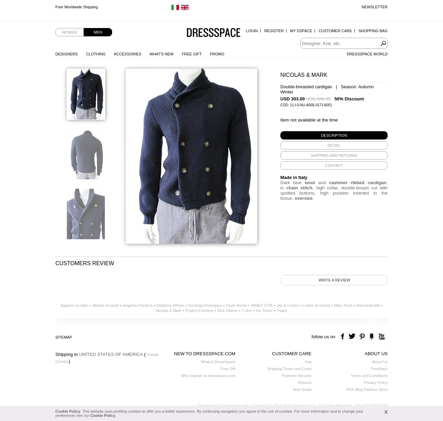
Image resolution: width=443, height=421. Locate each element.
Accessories (127, 54)
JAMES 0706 (261, 305)
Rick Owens (227, 310)
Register (273, 31)
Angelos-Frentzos (138, 305)
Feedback (379, 369)
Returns (304, 382)
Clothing (96, 54)
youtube (381, 336)
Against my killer (74, 305)
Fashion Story (376, 389)
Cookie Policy (67, 411)
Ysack (282, 310)
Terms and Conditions (369, 376)
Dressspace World (367, 54)
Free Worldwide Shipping (76, 7)
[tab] (334, 135)
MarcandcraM (368, 305)
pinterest (362, 336)
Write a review (334, 280)
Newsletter (375, 7)
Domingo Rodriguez (205, 305)
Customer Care (335, 31)
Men (98, 32)
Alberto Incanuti (105, 305)
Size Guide (302, 389)
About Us (380, 362)
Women (69, 32)
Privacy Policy (376, 382)
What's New (162, 54)
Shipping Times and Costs (289, 369)
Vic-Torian (264, 310)
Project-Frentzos (200, 310)
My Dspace (301, 31)
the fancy (371, 336)
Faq (308, 362)
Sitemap (63, 337)
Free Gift (191, 54)
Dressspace (213, 33)
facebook (343, 336)
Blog (359, 389)
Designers (66, 54)
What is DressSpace (218, 362)
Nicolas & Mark (168, 310)
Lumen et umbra (316, 305)
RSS (350, 389)
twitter (353, 336)
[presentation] (334, 135)
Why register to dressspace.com (208, 376)
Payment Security (296, 376)
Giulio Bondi (236, 305)
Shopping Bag (373, 31)
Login (252, 31)
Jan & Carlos (287, 305)
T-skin (247, 310)
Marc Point (343, 305)
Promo (217, 54)
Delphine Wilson (170, 305)
